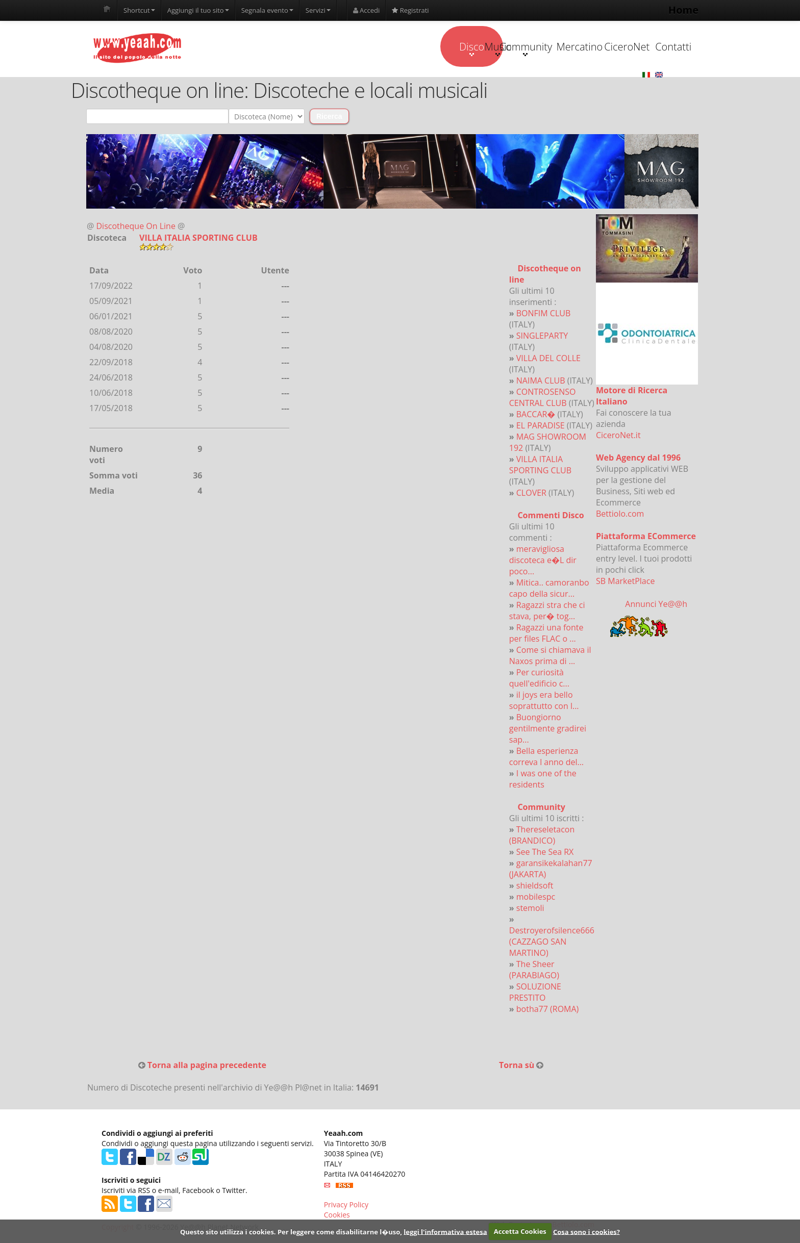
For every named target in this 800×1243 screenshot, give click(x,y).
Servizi (318, 10)
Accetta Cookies (520, 1231)
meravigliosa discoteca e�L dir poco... (543, 560)
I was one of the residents (543, 779)
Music (389, 48)
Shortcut (139, 10)
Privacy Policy (346, 1205)
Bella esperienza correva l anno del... (546, 757)
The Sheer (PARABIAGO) (534, 970)
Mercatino (518, 47)
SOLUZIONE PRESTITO (535, 992)
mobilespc (535, 897)
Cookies (337, 1215)
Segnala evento (267, 10)
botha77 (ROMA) (547, 1009)
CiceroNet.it (618, 435)
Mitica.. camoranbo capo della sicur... (549, 588)
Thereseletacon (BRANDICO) (541, 835)
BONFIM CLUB (543, 313)
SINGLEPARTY (542, 336)
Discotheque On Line (136, 226)
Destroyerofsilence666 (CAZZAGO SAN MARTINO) (551, 942)
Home (683, 10)
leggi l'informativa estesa (445, 1231)
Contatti (646, 47)
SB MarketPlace (625, 581)
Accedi (366, 10)
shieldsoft (535, 886)
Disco (324, 48)
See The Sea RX (545, 852)
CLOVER (531, 493)
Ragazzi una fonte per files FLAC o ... (546, 633)
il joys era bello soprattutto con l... (544, 701)
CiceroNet (582, 47)
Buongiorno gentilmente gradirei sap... (547, 729)
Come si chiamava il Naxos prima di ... (550, 656)
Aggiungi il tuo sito (198, 10)
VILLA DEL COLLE (548, 358)
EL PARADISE (540, 426)
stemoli (530, 908)
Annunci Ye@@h (656, 604)
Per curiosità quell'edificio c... (539, 678)
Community (453, 48)
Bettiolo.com (620, 514)
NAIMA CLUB (540, 381)
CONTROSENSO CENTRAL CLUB (542, 398)
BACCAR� (536, 414)
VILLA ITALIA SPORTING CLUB (540, 465)
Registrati (410, 10)
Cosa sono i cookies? (586, 1231)
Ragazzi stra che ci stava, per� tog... (547, 611)
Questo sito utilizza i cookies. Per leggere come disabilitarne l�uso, (291, 1231)
